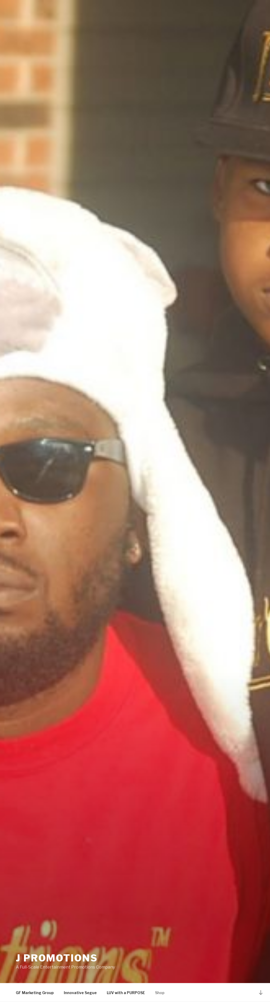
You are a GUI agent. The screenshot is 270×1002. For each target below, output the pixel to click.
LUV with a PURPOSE (126, 992)
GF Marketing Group (35, 992)
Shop (160, 992)
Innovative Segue (80, 992)
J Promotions (57, 958)
